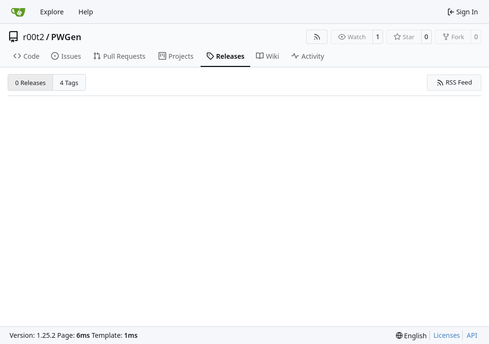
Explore (52, 11)
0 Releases (30, 82)
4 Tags (69, 82)
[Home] (18, 12)
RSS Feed (454, 82)
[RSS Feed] (317, 37)
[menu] (411, 335)
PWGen (66, 37)
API (472, 335)
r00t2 (33, 37)
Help (85, 11)
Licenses (447, 335)
